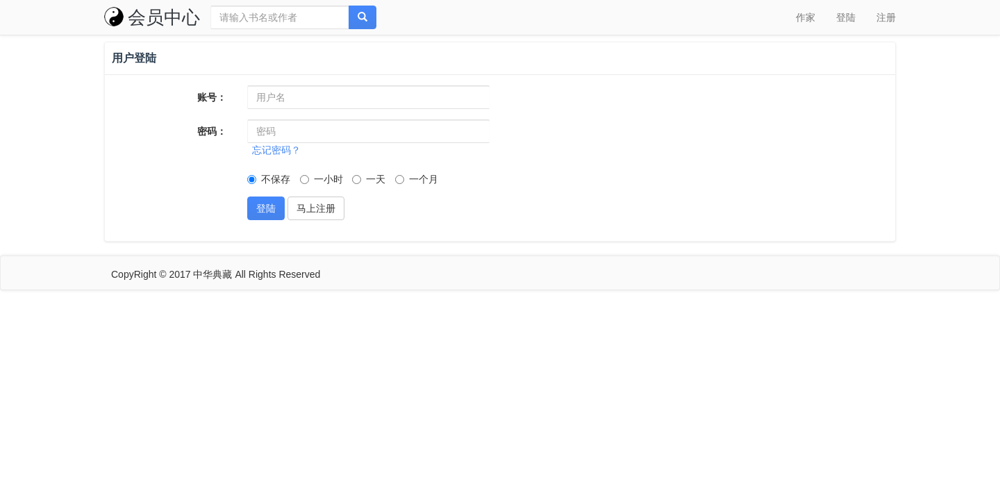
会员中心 (152, 17)
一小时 (321, 179)
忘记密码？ (276, 150)
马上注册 (316, 208)
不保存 (268, 179)
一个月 (416, 179)
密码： (211, 131)
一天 (368, 179)
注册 (886, 17)
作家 (805, 17)
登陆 (846, 17)
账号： (211, 97)
